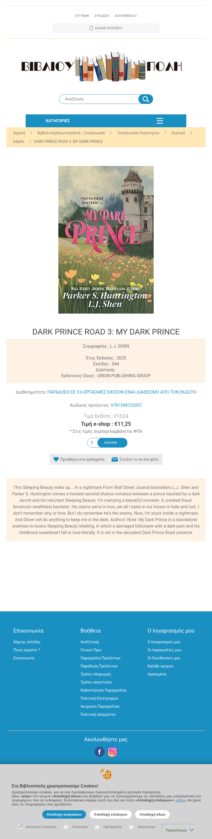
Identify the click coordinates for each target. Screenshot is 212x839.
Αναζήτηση (90, 642)
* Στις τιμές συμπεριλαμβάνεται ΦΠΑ (106, 431)
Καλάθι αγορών (160, 666)
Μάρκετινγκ (146, 827)
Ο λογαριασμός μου (163, 642)
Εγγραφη (82, 16)
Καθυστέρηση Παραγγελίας (104, 690)
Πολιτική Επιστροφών (99, 698)
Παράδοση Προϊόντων (99, 666)
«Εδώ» (181, 800)
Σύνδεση (102, 16)
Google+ (112, 752)
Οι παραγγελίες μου (164, 650)
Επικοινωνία (23, 658)
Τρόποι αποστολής (96, 682)
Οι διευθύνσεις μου (163, 658)
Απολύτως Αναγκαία (41, 827)
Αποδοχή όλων (152, 814)
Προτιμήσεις (112, 827)
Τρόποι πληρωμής (96, 674)
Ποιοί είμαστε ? (26, 650)
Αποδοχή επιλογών (110, 814)
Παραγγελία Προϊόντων (101, 658)
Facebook (99, 752)
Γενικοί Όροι (91, 650)
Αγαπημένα (156, 674)
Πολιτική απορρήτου (98, 714)
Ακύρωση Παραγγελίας (100, 706)
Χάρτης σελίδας (27, 642)
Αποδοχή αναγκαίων (64, 814)
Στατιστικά (80, 827)
